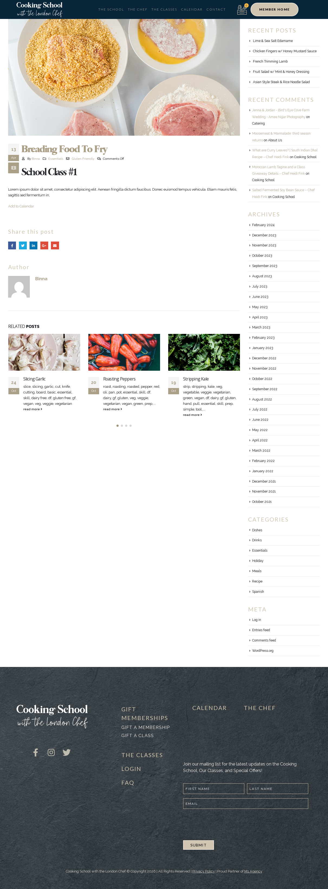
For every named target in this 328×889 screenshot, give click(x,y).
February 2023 (263, 338)
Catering (258, 123)
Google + (44, 245)
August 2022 (262, 399)
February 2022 (263, 461)
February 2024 (263, 225)
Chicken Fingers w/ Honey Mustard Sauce (285, 51)
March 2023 (261, 327)
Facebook (12, 245)
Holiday (258, 561)
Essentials (55, 159)
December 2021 (264, 481)
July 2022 (259, 409)
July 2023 (259, 286)
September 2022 (264, 389)
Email (55, 245)
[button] (274, 9)
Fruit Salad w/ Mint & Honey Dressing (281, 72)
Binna (36, 159)
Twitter (23, 245)
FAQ (127, 782)
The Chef (138, 9)
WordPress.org (263, 651)
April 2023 (259, 317)
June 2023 (260, 297)
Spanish (258, 592)
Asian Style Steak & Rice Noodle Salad (281, 82)
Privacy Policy (203, 871)
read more (32, 409)
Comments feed (264, 640)
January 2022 (262, 471)
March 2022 (261, 450)
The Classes (164, 9)
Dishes (257, 530)
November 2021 (264, 491)
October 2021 (262, 502)
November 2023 (264, 245)
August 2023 (262, 276)
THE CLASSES (142, 754)
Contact (216, 9)
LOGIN (131, 768)
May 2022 (260, 430)
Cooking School (305, 157)
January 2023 (262, 348)
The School (111, 9)
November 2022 (264, 368)
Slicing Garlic (34, 379)
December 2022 (264, 358)
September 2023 (264, 266)
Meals (256, 571)
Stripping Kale (196, 379)
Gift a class (137, 735)
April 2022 (260, 440)
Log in (256, 620)
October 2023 (262, 256)
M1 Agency (253, 871)
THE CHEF (260, 707)
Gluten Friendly (83, 159)
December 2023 (264, 235)
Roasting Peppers (119, 379)
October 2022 (262, 379)
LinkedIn (33, 245)
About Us (275, 140)
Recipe (257, 581)
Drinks (257, 540)
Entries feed (261, 630)
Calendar (192, 9)
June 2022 (260, 420)
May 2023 (259, 307)
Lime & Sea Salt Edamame (273, 41)
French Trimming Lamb (270, 61)
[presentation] (224, 823)
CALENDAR (209, 707)
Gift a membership (145, 727)
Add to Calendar (21, 206)
